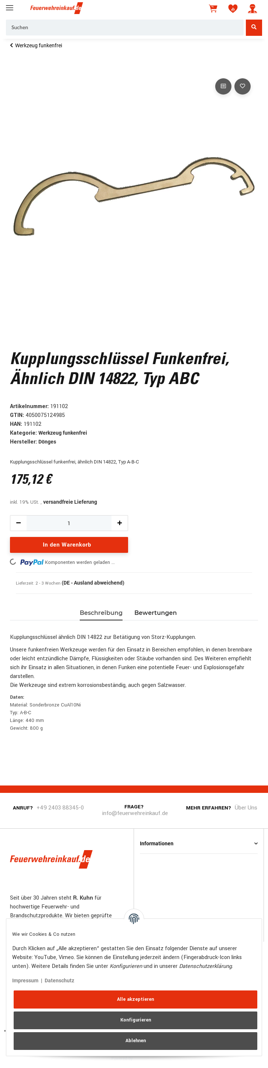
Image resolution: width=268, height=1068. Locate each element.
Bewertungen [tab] (155, 612)
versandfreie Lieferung (70, 502)
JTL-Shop (145, 1058)
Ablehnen (136, 1040)
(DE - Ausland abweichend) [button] (93, 583)
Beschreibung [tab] (101, 612)
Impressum (25, 980)
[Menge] (69, 523)
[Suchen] (125, 28)
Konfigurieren (135, 1020)
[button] (252, 8)
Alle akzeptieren (135, 999)
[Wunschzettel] (233, 8)
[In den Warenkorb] (16, 68)
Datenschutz (59, 980)
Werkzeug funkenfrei (62, 433)
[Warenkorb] (213, 8)
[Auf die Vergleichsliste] (223, 86)
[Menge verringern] (18, 523)
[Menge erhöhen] (119, 523)
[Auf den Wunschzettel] (242, 86)
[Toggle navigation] (9, 4)
